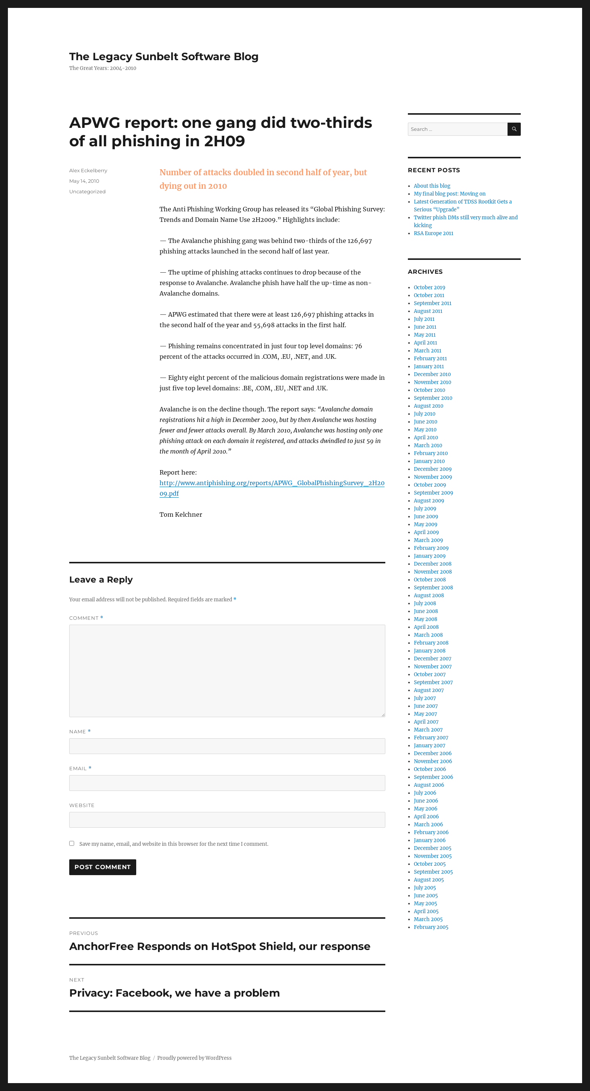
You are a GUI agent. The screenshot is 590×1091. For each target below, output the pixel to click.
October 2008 (430, 580)
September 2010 (433, 398)
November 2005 (433, 856)
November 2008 (433, 572)
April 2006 (426, 816)
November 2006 (433, 761)
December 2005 (433, 848)
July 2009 (425, 508)
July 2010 (424, 414)
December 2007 (433, 659)
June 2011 (425, 327)
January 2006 (430, 840)
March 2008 (428, 635)
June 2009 (426, 516)
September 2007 (433, 682)
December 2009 (433, 469)
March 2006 (428, 824)
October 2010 (429, 390)
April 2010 (426, 437)
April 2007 (426, 722)
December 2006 (433, 753)
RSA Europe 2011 (433, 233)
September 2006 (433, 777)
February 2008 (431, 643)
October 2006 (430, 769)
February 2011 (430, 358)
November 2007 (433, 666)
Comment (86, 618)
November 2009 (433, 477)
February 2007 (431, 737)
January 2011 (429, 366)
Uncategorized (87, 191)
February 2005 (431, 927)
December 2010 (432, 374)
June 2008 (426, 611)
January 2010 (429, 461)
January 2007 (430, 745)
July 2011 (424, 319)
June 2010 (425, 422)
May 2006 (426, 809)
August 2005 (429, 880)
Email (80, 768)
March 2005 (428, 919)
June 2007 (426, 706)
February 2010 (431, 453)
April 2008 (426, 627)
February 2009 (431, 548)
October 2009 (430, 485)
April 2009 (426, 532)
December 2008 (433, 564)
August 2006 (429, 785)
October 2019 (430, 287)
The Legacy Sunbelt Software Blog (164, 56)
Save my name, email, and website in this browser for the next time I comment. (173, 844)
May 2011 (425, 335)
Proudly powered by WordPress (194, 1058)
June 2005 (426, 895)
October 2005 (430, 864)
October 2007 (430, 674)
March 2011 (427, 350)
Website (82, 805)
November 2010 (432, 382)
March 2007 (428, 730)
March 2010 (428, 445)
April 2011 (425, 343)
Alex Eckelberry (88, 170)
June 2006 (426, 801)
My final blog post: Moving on (450, 194)
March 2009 (428, 540)
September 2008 (433, 587)
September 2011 (433, 303)
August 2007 (429, 690)
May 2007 (425, 714)
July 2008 (425, 603)
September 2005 (433, 872)
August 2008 (429, 595)
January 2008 (430, 651)
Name (80, 731)
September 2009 (433, 493)
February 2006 (431, 832)
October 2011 (429, 295)
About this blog (432, 186)
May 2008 (425, 619)
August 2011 (428, 311)
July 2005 (425, 888)
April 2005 (426, 911)
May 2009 (426, 524)
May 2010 (425, 429)
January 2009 (430, 556)
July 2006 (425, 793)
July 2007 (425, 698)
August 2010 (428, 406)
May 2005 (425, 903)
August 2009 (429, 501)
